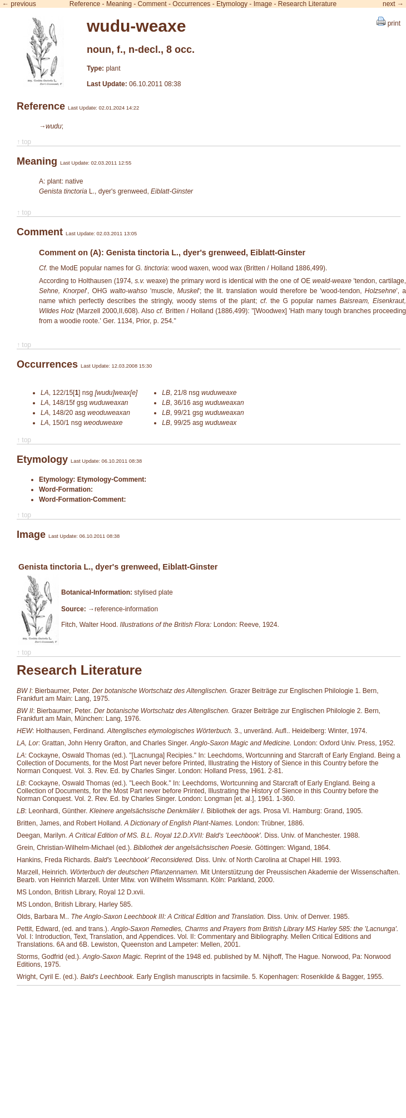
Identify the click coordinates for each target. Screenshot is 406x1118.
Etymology (231, 4)
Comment (152, 4)
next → (393, 4)
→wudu (50, 126)
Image (263, 4)
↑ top (24, 142)
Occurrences (191, 4)
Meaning (119, 4)
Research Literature (307, 4)
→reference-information (123, 609)
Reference (85, 4)
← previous (19, 4)
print (388, 23)
